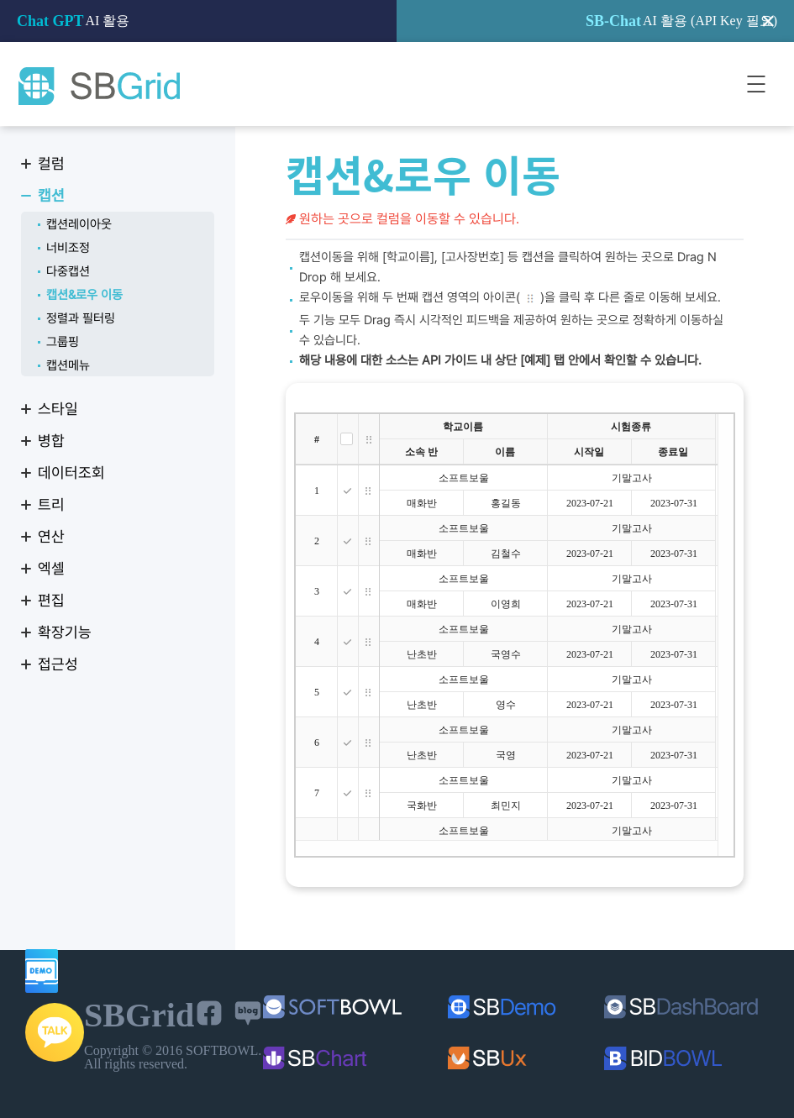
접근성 (58, 664)
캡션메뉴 (68, 365)
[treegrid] (514, 635)
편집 (51, 600)
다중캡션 (68, 271)
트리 (51, 504)
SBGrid (98, 86)
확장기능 (65, 632)
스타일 (58, 408)
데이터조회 (71, 472)
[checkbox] (346, 439)
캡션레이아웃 (79, 224)
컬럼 (51, 163)
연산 (51, 536)
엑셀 (51, 568)
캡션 (51, 195)
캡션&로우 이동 (84, 294)
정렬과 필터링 (80, 318)
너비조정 (68, 247)
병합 (51, 440)
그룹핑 (62, 341)
